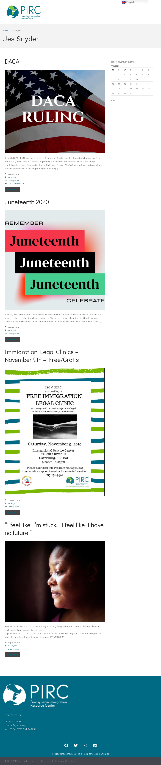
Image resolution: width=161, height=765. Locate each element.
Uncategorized (13, 180)
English (128, 2)
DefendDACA (19, 183)
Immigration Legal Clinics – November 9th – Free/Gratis (42, 355)
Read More (12, 189)
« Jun (113, 100)
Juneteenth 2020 (27, 202)
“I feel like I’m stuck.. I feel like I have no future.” (54, 528)
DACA (12, 61)
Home (5, 30)
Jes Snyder (12, 177)
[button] (127, 13)
